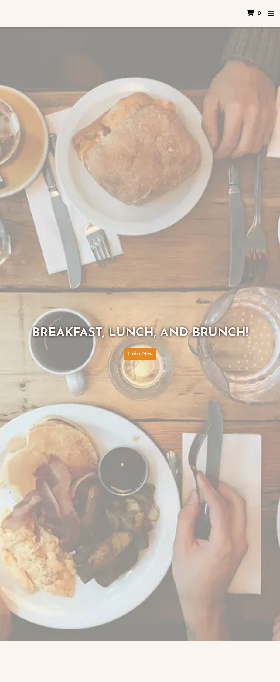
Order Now (140, 354)
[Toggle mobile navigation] (271, 14)
